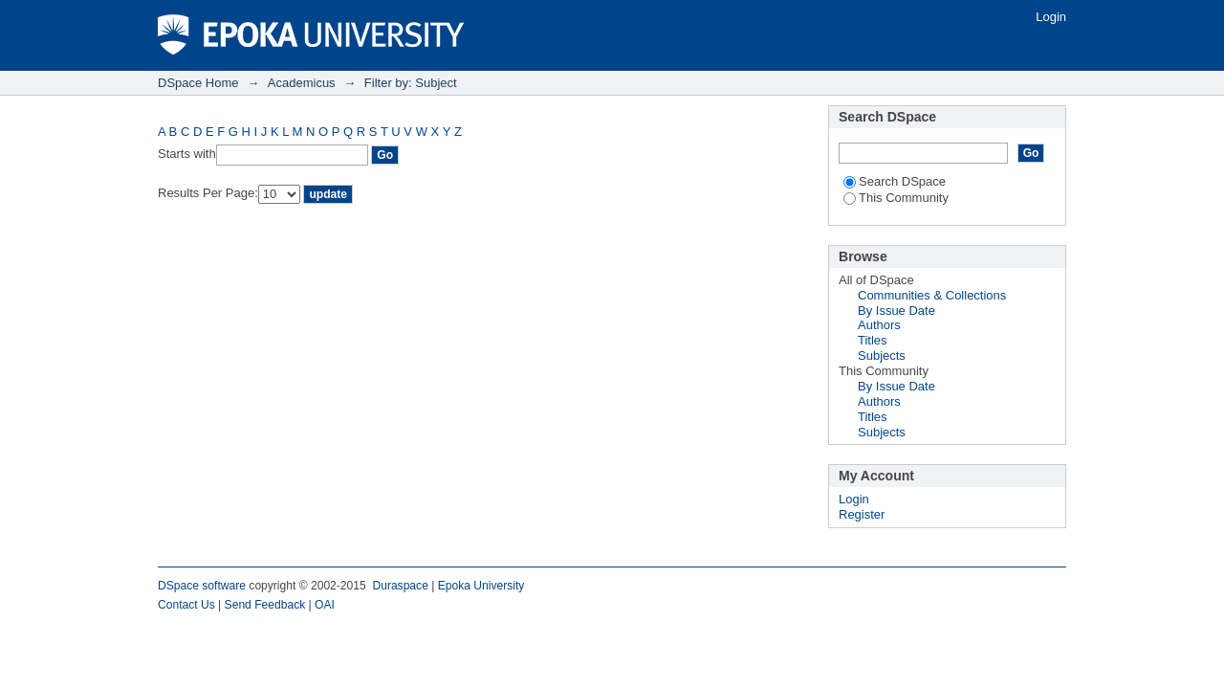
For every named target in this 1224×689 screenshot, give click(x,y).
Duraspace (399, 585)
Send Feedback (265, 604)
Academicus (302, 83)
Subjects (882, 355)
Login (1051, 17)
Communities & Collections (932, 295)
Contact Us (186, 604)
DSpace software (202, 585)
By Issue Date (896, 310)
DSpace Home (198, 83)
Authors (879, 325)
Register (862, 514)
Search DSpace (894, 181)
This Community (896, 197)
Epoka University (481, 585)
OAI (325, 604)
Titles (872, 340)
